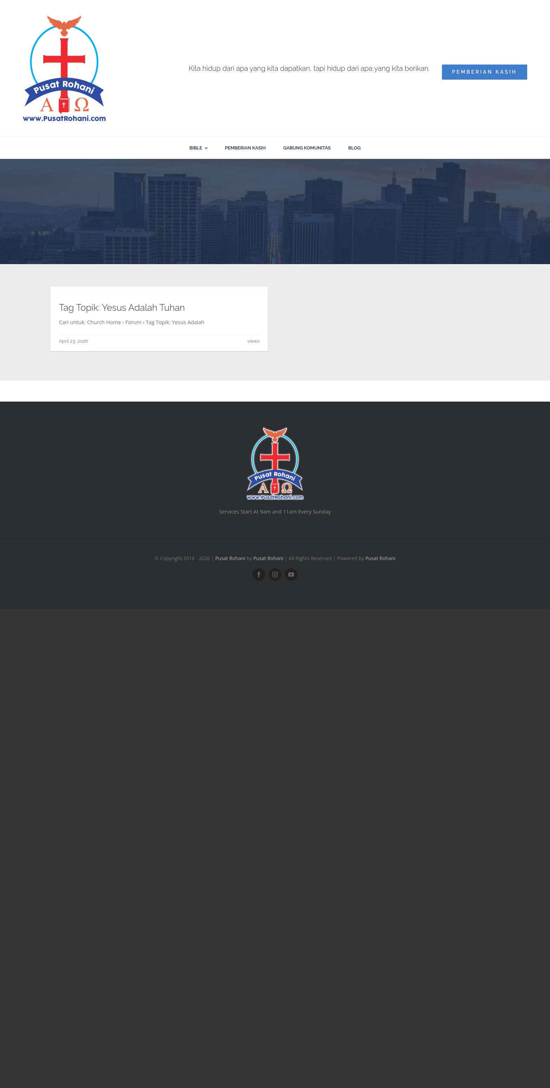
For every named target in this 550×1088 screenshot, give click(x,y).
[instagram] (275, 574)
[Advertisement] (275, 211)
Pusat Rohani (230, 558)
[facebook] (259, 574)
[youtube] (291, 574)
